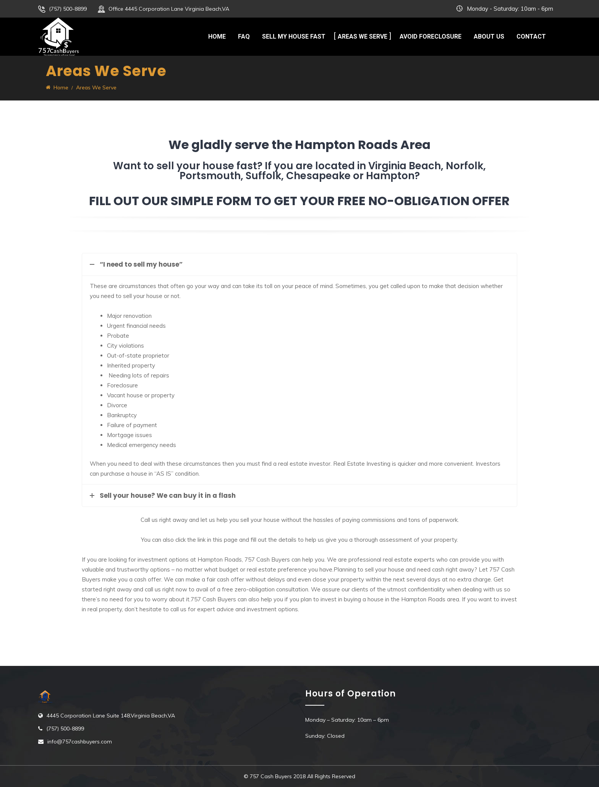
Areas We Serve (362, 36)
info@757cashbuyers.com (79, 741)
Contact (531, 36)
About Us (489, 36)
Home (217, 36)
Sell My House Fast (293, 36)
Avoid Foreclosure (430, 36)
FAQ (244, 36)
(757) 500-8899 (68, 8)
